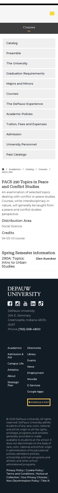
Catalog (12, 43)
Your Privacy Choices (34, 477)
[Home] (3, 169)
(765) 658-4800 (29, 329)
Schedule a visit (39, 402)
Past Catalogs (16, 154)
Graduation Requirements (25, 73)
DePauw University (18, 16)
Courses (12, 94)
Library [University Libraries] (31, 354)
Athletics (13, 369)
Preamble (13, 53)
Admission (13, 134)
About (11, 376)
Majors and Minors (19, 83)
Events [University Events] (31, 360)
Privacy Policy (15, 470)
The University (16, 63)
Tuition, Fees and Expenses (26, 124)
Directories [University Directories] (34, 348)
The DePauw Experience (24, 104)
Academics (15, 169)
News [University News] (30, 366)
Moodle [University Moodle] (32, 379)
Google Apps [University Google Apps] (35, 391)
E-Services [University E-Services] (33, 385)
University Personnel (21, 144)
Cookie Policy (34, 470)
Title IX (45, 480)
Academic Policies (19, 114)
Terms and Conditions (20, 473)
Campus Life (16, 363)
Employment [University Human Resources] (35, 372)
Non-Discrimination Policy (22, 480)
